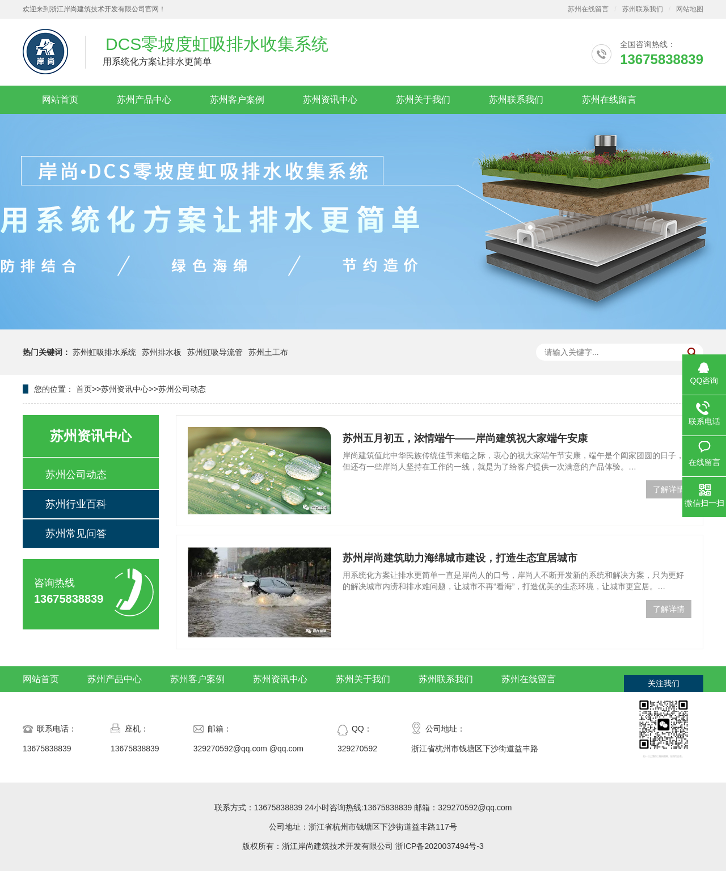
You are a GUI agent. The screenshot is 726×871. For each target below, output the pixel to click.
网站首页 (60, 99)
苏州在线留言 (588, 9)
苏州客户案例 (237, 99)
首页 (84, 389)
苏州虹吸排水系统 (104, 352)
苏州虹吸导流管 (215, 352)
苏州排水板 (162, 352)
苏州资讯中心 (330, 99)
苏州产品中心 (144, 99)
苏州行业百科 (76, 504)
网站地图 (689, 9)
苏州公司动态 (182, 389)
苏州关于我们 (423, 99)
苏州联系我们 (642, 9)
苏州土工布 (268, 352)
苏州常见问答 (76, 533)
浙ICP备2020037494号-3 (439, 846)
